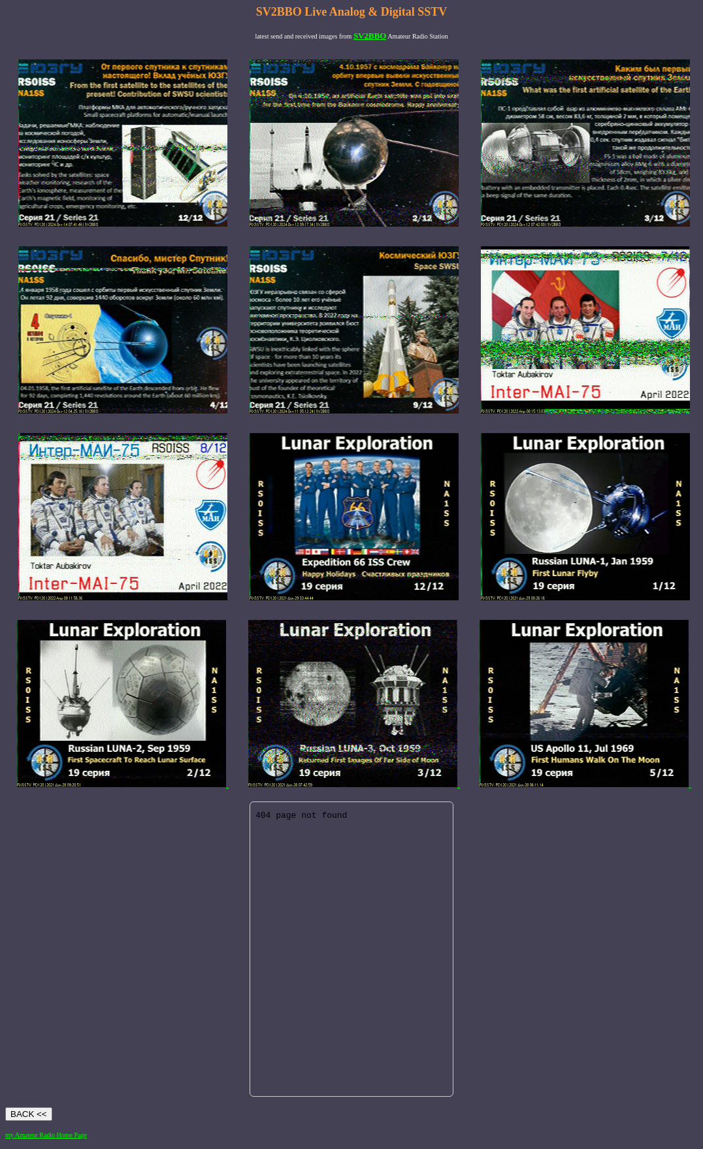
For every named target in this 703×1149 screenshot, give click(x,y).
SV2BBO (370, 35)
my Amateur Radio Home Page (46, 1135)
